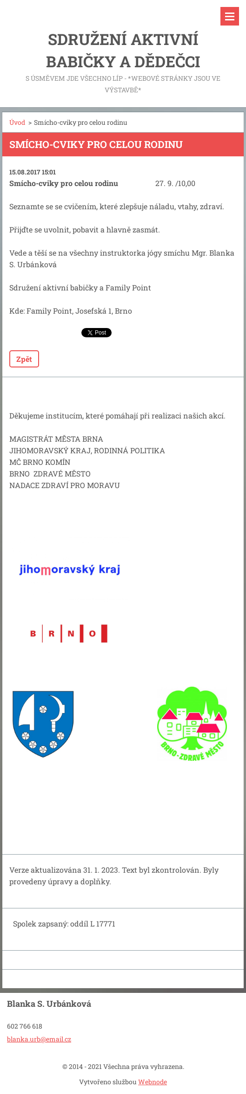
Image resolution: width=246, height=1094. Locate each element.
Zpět (24, 359)
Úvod (17, 122)
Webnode (152, 1081)
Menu (229, 16)
